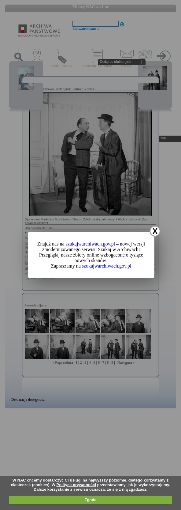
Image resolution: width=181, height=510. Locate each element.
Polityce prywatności (76, 484)
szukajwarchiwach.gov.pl (90, 243)
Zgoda (90, 499)
